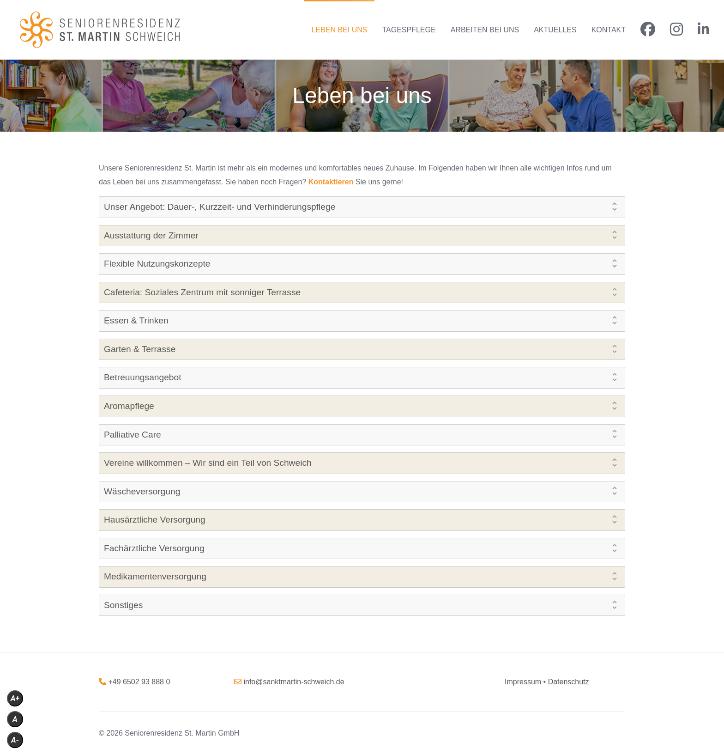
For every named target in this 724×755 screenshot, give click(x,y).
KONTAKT (608, 30)
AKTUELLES (555, 30)
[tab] (362, 207)
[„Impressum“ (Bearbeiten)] (523, 682)
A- (15, 740)
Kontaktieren (331, 182)
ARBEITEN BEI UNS (485, 30)
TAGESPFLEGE (408, 30)
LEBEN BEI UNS (340, 30)
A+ (15, 698)
